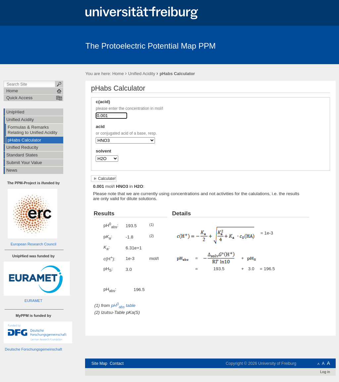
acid (100, 126)
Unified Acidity (141, 73)
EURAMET (33, 301)
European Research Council (33, 244)
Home (118, 73)
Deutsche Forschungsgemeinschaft (33, 349)
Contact (116, 363)
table (124, 305)
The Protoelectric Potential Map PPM (150, 45)
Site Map (99, 363)
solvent (103, 151)
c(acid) (103, 101)
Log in (325, 372)
